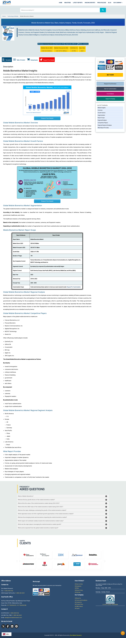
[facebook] (8, 626)
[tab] (63, 496)
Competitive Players (103, 122)
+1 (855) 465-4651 (20, 593)
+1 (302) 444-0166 (8, 590)
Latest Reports (77, 2)
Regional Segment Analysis (105, 125)
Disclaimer (78, 586)
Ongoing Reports (90, 2)
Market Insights (102, 107)
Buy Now (110, 75)
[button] (62, 496)
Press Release (101, 2)
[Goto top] (123, 633)
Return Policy (79, 590)
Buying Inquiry (32, 59)
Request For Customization (74, 287)
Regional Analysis (102, 120)
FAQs (77, 588)
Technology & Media (12, 16)
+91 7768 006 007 (11, 605)
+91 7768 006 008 (21, 605)
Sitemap (77, 592)
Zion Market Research (76, 635)
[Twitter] (3, 626)
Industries (67, 2)
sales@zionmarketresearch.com (13, 617)
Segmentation (101, 115)
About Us (78, 598)
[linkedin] (12, 626)
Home (60, 2)
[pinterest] (16, 626)
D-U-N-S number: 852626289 (110, 600)
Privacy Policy (79, 604)
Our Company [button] (118, 2)
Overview (100, 110)
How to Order (79, 584)
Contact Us (78, 602)
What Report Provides (103, 127)
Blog (109, 2)
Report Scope (101, 117)
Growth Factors (101, 112)
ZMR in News (79, 606)
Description (6, 59)
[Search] (103, 10)
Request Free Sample (47, 59)
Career (77, 608)
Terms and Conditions (81, 600)
